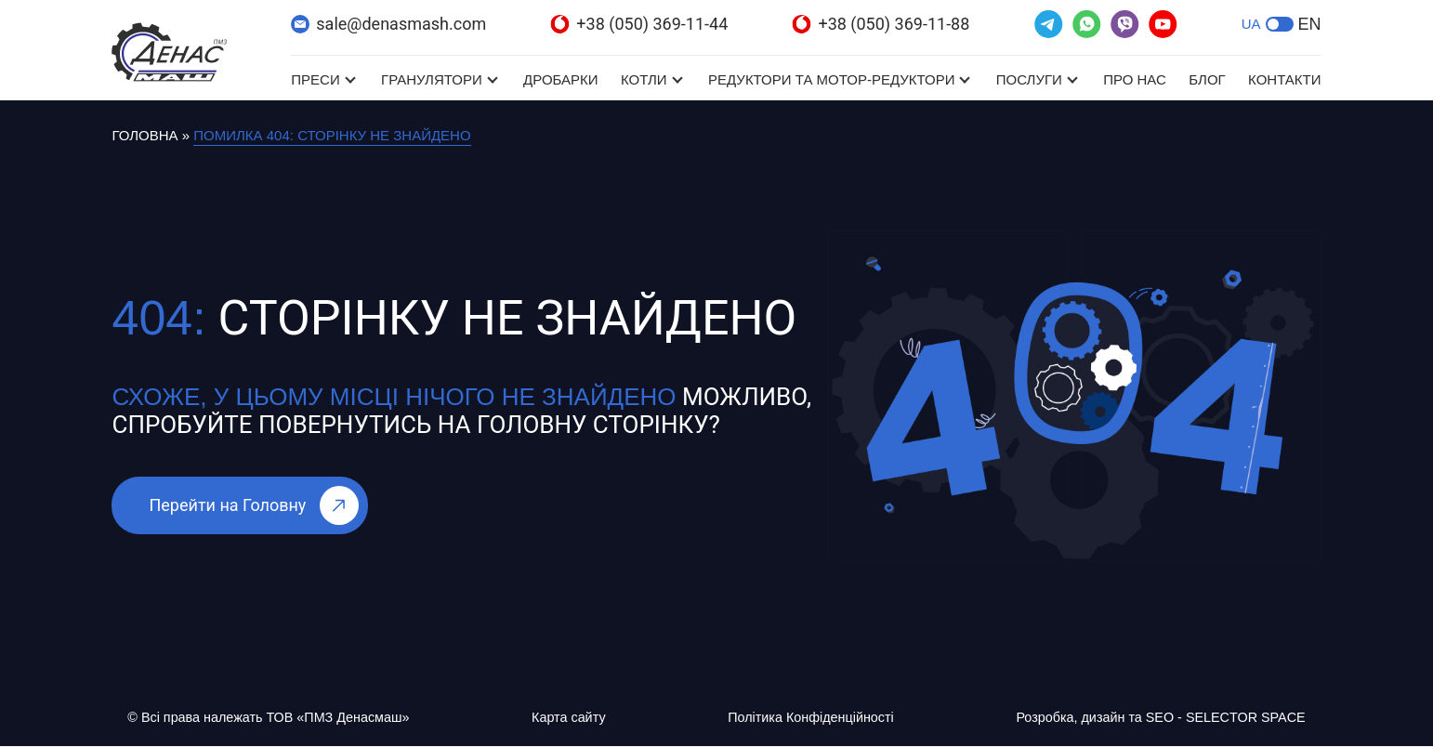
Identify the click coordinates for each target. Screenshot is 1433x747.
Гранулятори (431, 79)
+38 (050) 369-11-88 (880, 23)
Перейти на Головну (254, 505)
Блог (1207, 79)
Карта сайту (571, 718)
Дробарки (560, 79)
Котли (644, 79)
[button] (1280, 24)
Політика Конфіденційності (806, 718)
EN (1309, 24)
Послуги (1029, 79)
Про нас (1134, 79)
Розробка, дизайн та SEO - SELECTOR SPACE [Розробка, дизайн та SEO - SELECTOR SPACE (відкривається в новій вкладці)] (1155, 718)
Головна (144, 135)
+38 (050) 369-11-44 (639, 23)
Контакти (1284, 79)
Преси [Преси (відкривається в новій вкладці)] (315, 79)
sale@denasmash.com (388, 23)
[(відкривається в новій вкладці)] (1048, 24)
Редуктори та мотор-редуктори (831, 79)
